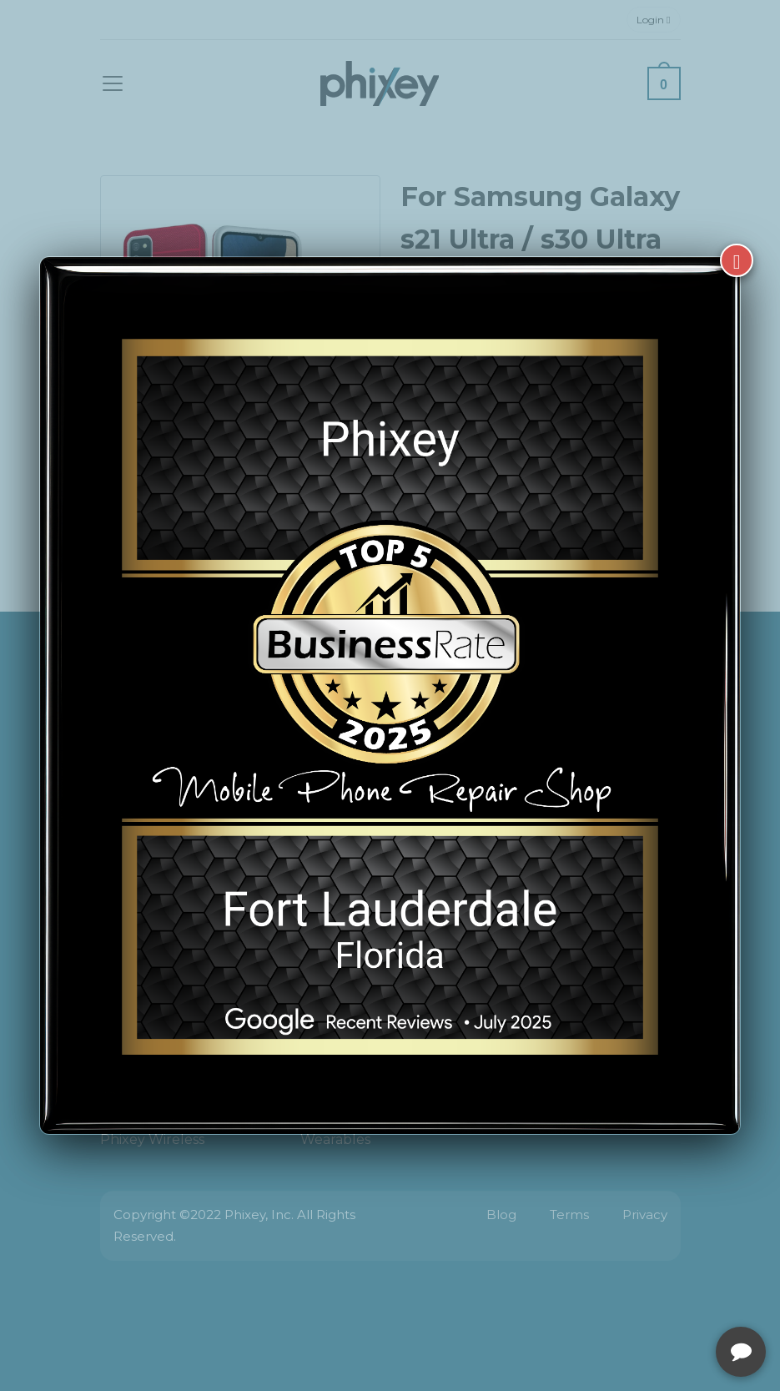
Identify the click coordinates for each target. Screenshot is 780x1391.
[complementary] (659, 1299)
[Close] (736, 260)
